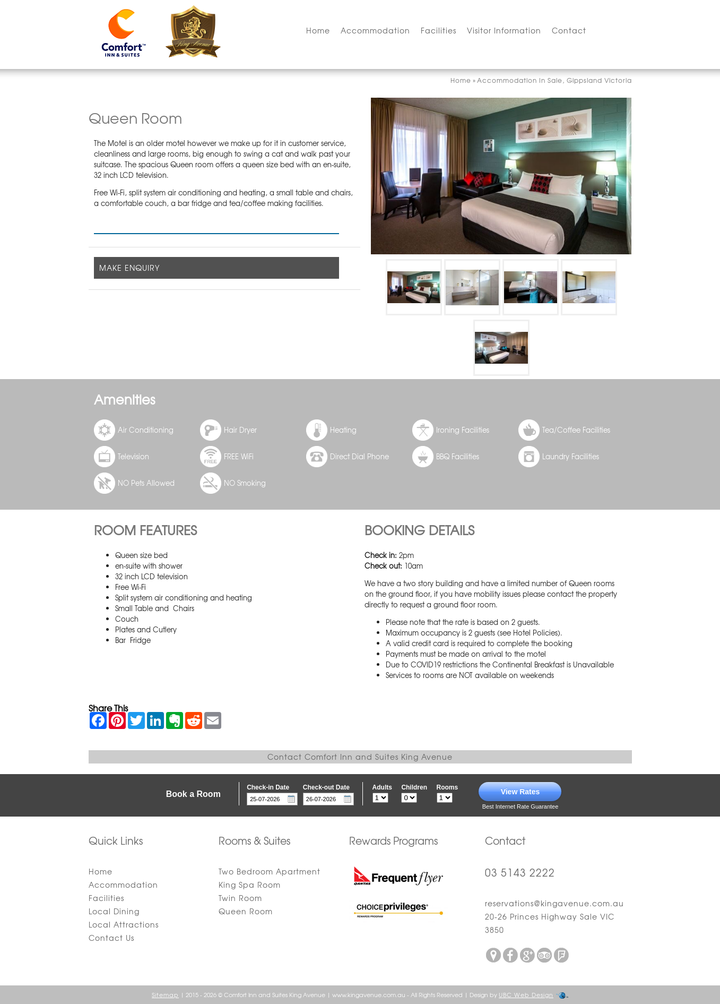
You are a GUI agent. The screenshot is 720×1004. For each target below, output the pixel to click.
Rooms (447, 787)
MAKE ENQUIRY (129, 267)
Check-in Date (268, 787)
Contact (569, 30)
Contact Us (111, 937)
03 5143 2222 (520, 872)
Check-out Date (326, 787)
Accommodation (375, 30)
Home (318, 30)
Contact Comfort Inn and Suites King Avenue (360, 756)
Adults (382, 787)
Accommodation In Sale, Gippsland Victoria (554, 80)
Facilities (438, 30)
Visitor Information (504, 30)
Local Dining (114, 911)
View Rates (520, 791)
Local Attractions (124, 924)
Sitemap (165, 994)
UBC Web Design (526, 994)
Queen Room (246, 911)
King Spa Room (250, 884)
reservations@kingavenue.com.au (554, 903)
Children (414, 787)
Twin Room (240, 898)
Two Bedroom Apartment (269, 871)
